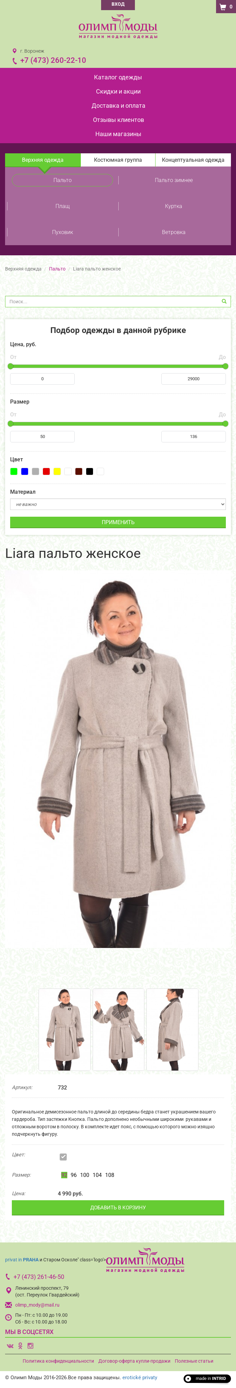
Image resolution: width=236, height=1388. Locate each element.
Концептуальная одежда (193, 160)
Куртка (173, 206)
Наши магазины (118, 133)
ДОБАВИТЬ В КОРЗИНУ (118, 1208)
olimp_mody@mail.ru (37, 1305)
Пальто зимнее (174, 180)
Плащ (62, 206)
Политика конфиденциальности (58, 1361)
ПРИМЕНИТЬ (118, 522)
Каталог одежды (118, 77)
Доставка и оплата (118, 105)
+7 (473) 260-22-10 (53, 60)
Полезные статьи (194, 1361)
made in (211, 1378)
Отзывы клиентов (118, 119)
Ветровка (174, 232)
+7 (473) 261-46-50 (39, 1276)
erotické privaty (139, 1377)
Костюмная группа (118, 160)
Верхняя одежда (43, 160)
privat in (22, 1259)
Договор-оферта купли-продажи (134, 1361)
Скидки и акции (118, 91)
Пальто (62, 180)
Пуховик (62, 232)
